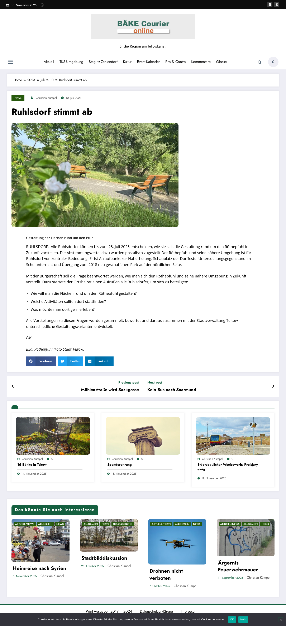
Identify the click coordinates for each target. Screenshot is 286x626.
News (18, 98)
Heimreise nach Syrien (39, 568)
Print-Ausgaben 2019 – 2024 (109, 611)
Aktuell (49, 61)
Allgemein (45, 524)
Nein (243, 619)
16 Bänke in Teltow (32, 464)
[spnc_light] (273, 62)
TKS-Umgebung (71, 61)
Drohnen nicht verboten (166, 574)
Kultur (127, 61)
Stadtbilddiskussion (104, 558)
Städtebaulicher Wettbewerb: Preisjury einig (227, 467)
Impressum (189, 611)
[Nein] (280, 619)
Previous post (128, 382)
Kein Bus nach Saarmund (171, 390)
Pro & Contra (175, 61)
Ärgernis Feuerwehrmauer (238, 566)
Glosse (221, 61)
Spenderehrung (119, 464)
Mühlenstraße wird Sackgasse (110, 390)
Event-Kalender (148, 61)
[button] (41, 361)
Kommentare (201, 61)
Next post (154, 382)
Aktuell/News (24, 524)
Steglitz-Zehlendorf (103, 61)
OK (232, 619)
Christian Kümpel (46, 98)
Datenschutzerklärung (156, 611)
